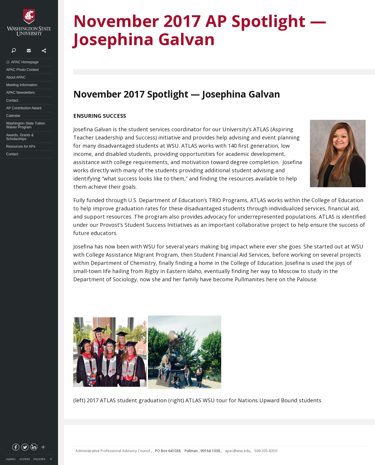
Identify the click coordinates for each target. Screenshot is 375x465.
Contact (28, 50)
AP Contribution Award (23, 108)
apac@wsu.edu (237, 450)
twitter (25, 448)
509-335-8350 (265, 450)
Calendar (13, 116)
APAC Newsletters (20, 93)
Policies (39, 459)
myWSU (11, 459)
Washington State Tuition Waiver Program (25, 125)
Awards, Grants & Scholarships (20, 137)
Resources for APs (20, 146)
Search (13, 50)
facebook (15, 448)
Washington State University (29, 22)
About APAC (15, 77)
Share (43, 50)
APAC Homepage (25, 62)
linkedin (34, 448)
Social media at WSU (43, 448)
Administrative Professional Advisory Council (113, 450)
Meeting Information (21, 85)
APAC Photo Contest (22, 70)
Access (24, 459)
